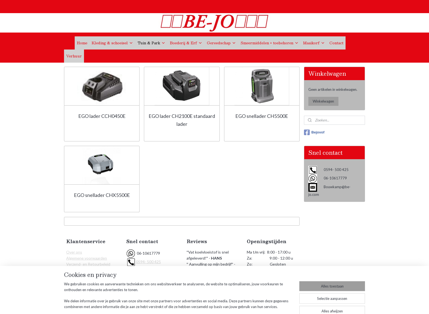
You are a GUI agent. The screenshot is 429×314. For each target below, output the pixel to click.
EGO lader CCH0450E (102, 116)
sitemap (202, 304)
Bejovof (314, 132)
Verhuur (74, 56)
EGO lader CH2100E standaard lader (182, 120)
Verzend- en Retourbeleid (88, 264)
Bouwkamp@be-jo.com (155, 270)
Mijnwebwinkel (275, 304)
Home (82, 43)
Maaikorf (314, 43)
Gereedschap (221, 43)
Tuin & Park (152, 43)
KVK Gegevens (79, 276)
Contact (336, 43)
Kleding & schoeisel (112, 43)
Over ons (74, 252)
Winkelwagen (323, 101)
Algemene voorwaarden (86, 258)
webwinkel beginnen (231, 304)
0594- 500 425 (148, 261)
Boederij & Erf (186, 43)
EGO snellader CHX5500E (102, 195)
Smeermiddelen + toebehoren (269, 43)
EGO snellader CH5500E (261, 116)
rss (212, 304)
